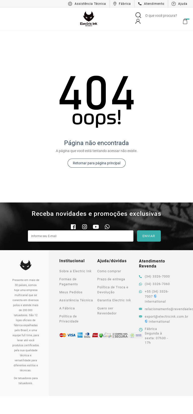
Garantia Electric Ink (114, 278)
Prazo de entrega (111, 256)
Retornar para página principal (96, 141)
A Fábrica (67, 286)
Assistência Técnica (76, 278)
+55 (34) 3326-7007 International (154, 274)
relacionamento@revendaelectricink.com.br (155, 286)
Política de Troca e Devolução (112, 267)
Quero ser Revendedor (107, 288)
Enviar (148, 213)
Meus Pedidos (71, 269)
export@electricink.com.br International (155, 296)
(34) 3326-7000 (154, 254)
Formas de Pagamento (68, 259)
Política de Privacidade (69, 296)
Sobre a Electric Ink (75, 248)
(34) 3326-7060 (154, 261)
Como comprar (109, 248)
